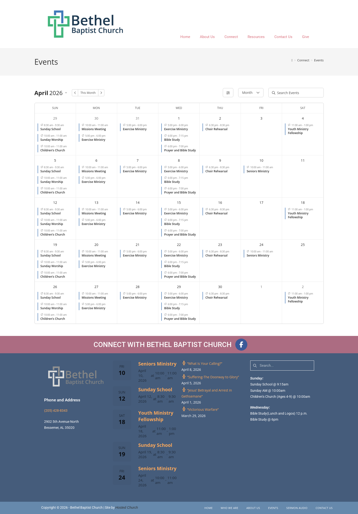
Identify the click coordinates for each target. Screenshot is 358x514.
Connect (231, 37)
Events (319, 60)
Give (305, 37)
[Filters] (228, 92)
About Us (207, 37)
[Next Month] (101, 93)
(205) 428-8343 (56, 410)
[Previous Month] (75, 93)
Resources (256, 37)
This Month (88, 93)
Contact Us (283, 37)
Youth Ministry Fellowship (155, 416)
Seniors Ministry (157, 363)
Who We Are (229, 508)
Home (185, 37)
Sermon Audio (297, 508)
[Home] (292, 60)
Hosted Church (126, 507)
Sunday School (155, 389)
